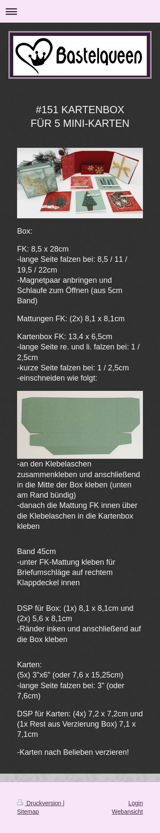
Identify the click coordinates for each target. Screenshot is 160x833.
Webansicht (127, 811)
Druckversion (40, 803)
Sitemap (28, 811)
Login (135, 803)
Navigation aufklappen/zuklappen (80, 11)
